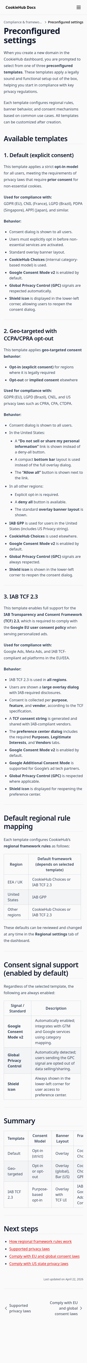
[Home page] (20, 7)
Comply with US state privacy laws (38, 1263)
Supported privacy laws (29, 1248)
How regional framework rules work (40, 1241)
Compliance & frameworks (23, 22)
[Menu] (78, 7)
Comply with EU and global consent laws (44, 1256)
